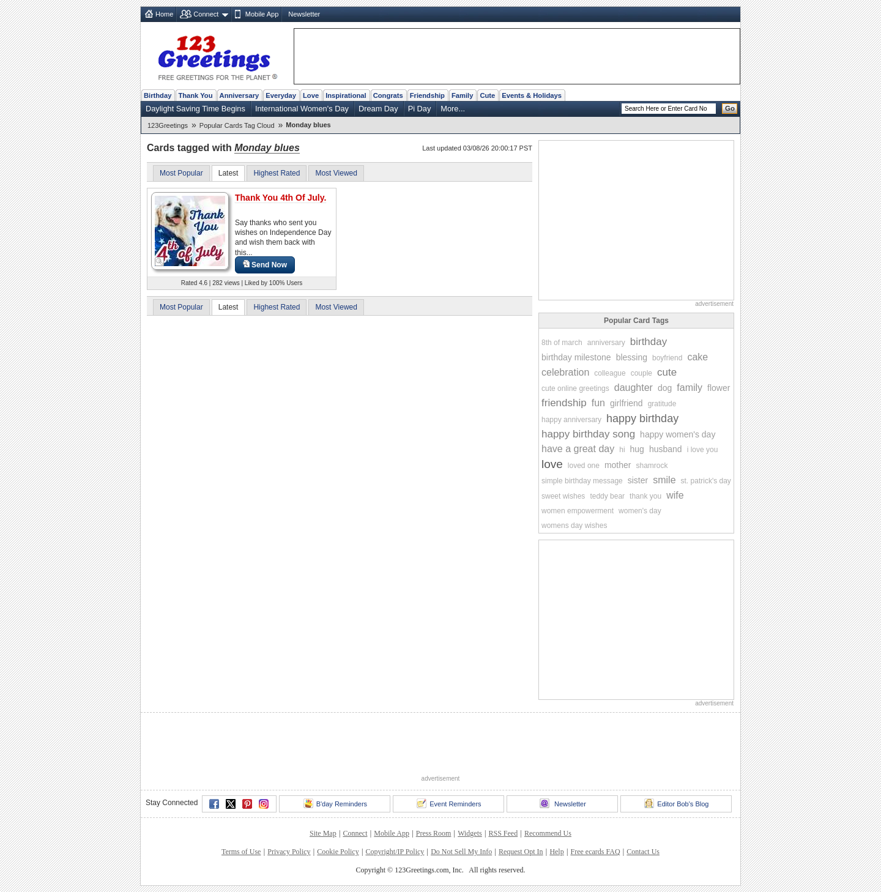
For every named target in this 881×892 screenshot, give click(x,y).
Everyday (281, 95)
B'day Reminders (335, 803)
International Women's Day (302, 108)
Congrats (388, 95)
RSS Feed (503, 833)
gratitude (662, 404)
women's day (640, 511)
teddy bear (607, 496)
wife (674, 495)
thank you (645, 496)
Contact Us (643, 851)
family (689, 387)
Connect (205, 14)
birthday (648, 342)
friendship (564, 403)
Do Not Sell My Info (461, 851)
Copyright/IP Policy (394, 851)
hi (622, 449)
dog (665, 388)
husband (665, 449)
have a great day (577, 449)
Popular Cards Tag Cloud (237, 125)
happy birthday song (588, 434)
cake (697, 357)
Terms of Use (241, 851)
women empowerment (577, 511)
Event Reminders (449, 803)
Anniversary (239, 95)
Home (164, 14)
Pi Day (419, 108)
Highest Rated (276, 173)
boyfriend (667, 358)
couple (641, 373)
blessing (631, 357)
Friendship (427, 95)
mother (617, 465)
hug (637, 449)
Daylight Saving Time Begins (195, 108)
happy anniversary (571, 419)
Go (730, 108)
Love (311, 95)
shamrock (651, 465)
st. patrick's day (706, 481)
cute (667, 372)
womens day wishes (574, 525)
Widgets (470, 833)
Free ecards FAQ (595, 851)
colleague (609, 373)
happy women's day (677, 434)
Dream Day (378, 108)
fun (598, 403)
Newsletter (304, 14)
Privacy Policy (288, 851)
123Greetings (167, 125)
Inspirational (345, 95)
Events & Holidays (532, 95)
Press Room (434, 833)
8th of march (561, 342)
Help (556, 851)
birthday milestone (576, 357)
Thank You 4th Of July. (280, 198)
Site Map (323, 833)
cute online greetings (575, 388)
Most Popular (181, 173)
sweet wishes (563, 496)
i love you (702, 449)
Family (462, 95)
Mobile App (261, 14)
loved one (584, 465)
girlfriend (626, 403)
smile (664, 480)
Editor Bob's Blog (676, 803)
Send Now (265, 264)
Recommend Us (547, 833)
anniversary (606, 342)
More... (453, 108)
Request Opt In (521, 851)
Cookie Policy (338, 851)
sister (638, 480)
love (552, 464)
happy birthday (642, 418)
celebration (565, 372)
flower (718, 388)
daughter (633, 387)
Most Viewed (336, 173)
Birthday (157, 95)
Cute (487, 95)
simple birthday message (582, 481)
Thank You (195, 95)
